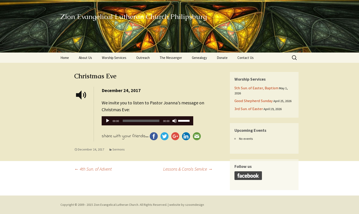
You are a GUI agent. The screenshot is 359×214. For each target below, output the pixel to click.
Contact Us (245, 57)
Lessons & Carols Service (187, 169)
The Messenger (171, 57)
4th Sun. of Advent (93, 169)
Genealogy (199, 57)
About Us (85, 57)
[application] (147, 122)
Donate (222, 57)
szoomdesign (194, 205)
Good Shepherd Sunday (253, 100)
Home (64, 57)
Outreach (143, 57)
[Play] (107, 121)
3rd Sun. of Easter (248, 108)
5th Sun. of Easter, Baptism (256, 87)
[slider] (141, 121)
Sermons (118, 149)
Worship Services (114, 57)
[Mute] (174, 121)
